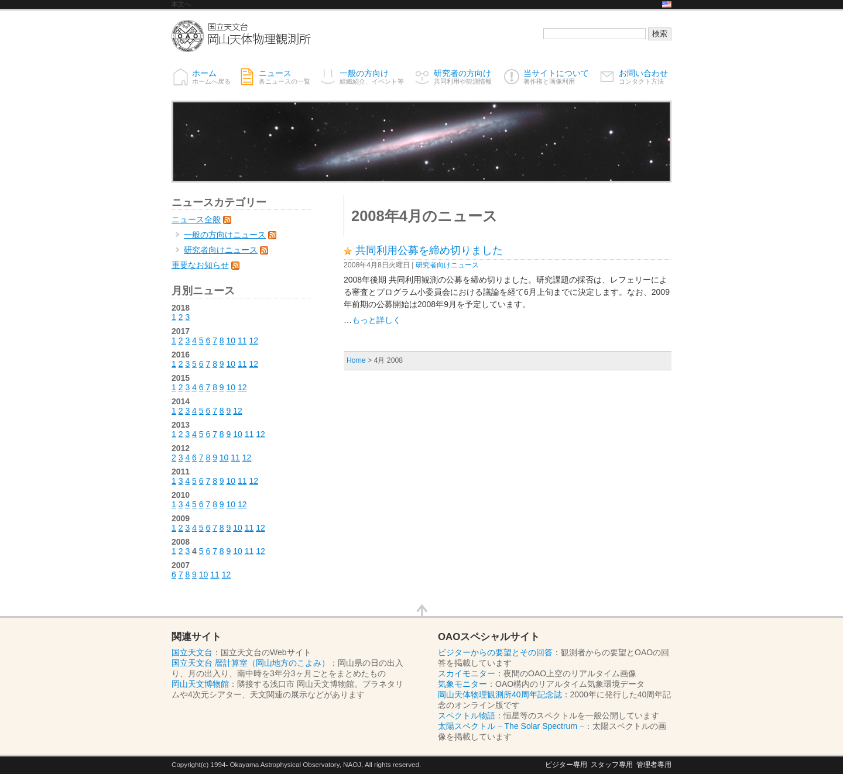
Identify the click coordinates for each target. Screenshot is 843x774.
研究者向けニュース (447, 265)
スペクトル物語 (466, 715)
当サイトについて (556, 76)
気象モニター (462, 684)
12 (253, 340)
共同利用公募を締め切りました (429, 250)
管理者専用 (653, 764)
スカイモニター (466, 673)
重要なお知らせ (200, 265)
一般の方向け (372, 76)
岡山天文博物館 (200, 684)
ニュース (284, 76)
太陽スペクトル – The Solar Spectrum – (511, 726)
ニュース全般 (196, 219)
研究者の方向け (463, 76)
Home (356, 360)
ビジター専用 (566, 764)
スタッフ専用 (612, 764)
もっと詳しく (376, 320)
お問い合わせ (643, 76)
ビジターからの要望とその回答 (495, 652)
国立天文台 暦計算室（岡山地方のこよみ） (251, 663)
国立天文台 (192, 652)
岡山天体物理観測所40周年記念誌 (500, 694)
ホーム (211, 76)
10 (231, 340)
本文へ (181, 4)
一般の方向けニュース (225, 234)
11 (242, 340)
